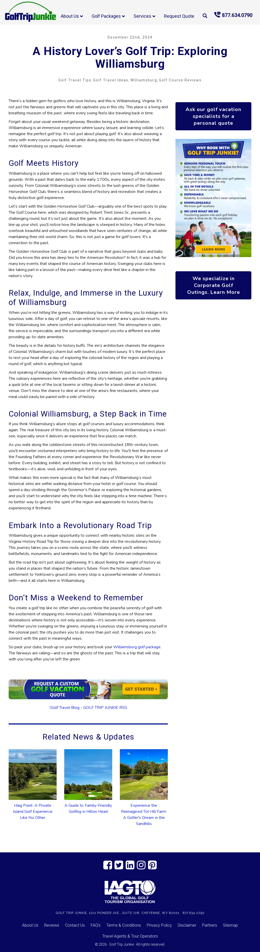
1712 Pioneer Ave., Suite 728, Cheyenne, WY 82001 (134, 913)
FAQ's (96, 925)
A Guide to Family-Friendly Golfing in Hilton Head (88, 808)
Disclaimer (187, 925)
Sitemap (230, 925)
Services (145, 16)
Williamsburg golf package (136, 647)
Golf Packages (108, 16)
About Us (72, 16)
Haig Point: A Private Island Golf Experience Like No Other (33, 811)
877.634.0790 (233, 15)
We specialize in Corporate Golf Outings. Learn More (213, 285)
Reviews (51, 925)
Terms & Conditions (123, 925)
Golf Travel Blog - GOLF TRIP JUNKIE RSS (89, 707)
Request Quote (179, 16)
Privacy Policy (159, 925)
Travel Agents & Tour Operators (130, 936)
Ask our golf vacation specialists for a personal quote (213, 116)
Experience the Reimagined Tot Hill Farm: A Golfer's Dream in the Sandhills (144, 815)
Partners (209, 925)
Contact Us (75, 925)
